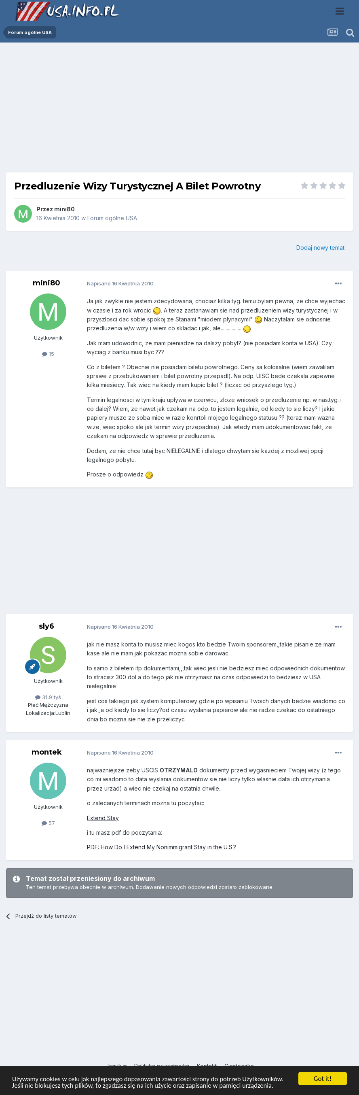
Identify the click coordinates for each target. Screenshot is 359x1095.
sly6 (46, 626)
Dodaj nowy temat (320, 247)
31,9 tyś (48, 697)
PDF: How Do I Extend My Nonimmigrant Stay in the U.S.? (161, 847)
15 (48, 354)
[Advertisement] (179, 110)
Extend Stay (103, 817)
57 (48, 823)
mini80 (64, 209)
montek (47, 752)
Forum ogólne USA (112, 218)
